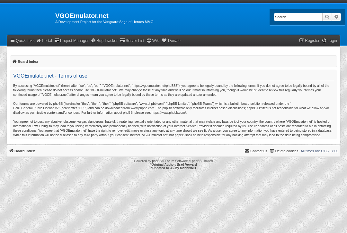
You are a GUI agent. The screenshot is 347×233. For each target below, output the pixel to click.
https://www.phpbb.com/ (169, 112)
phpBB (157, 161)
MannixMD (188, 168)
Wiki (153, 40)
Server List (132, 40)
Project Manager (71, 40)
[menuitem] (329, 41)
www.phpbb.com (142, 108)
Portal (44, 40)
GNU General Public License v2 (35, 108)
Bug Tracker (104, 40)
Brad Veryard (187, 164)
